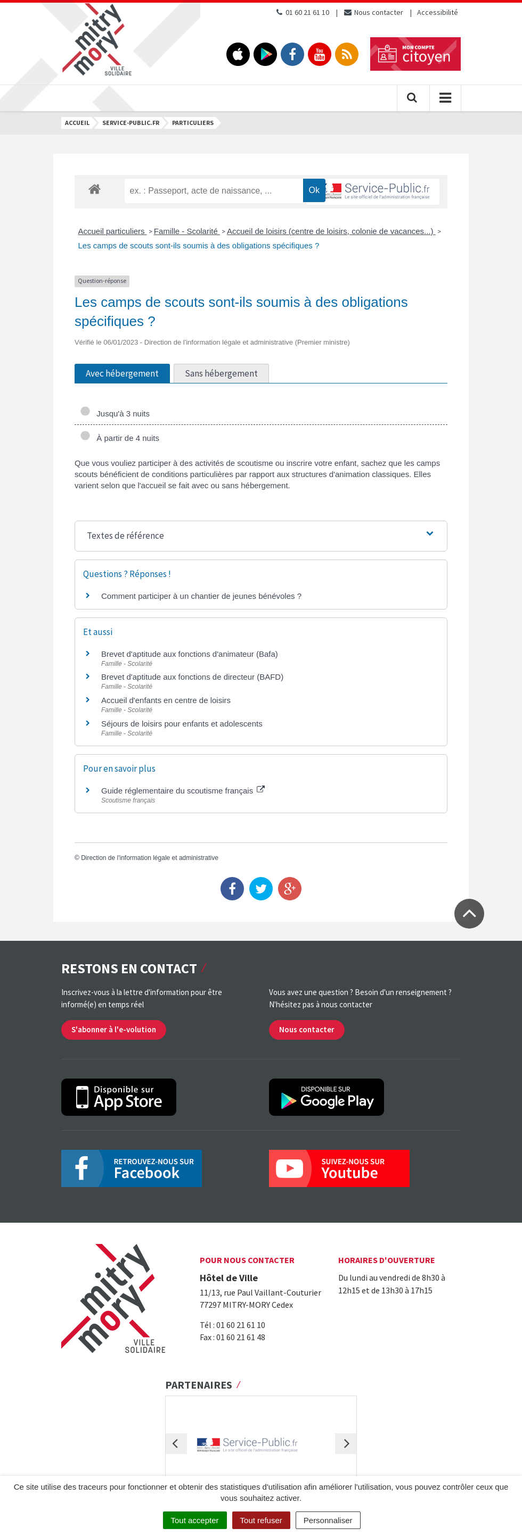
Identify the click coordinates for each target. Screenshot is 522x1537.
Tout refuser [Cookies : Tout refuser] (261, 1520)
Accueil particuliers (112, 231)
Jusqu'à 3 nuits (115, 413)
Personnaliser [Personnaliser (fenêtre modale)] (328, 1520)
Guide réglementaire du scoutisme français (183, 790)
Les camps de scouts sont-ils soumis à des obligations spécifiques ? (199, 245)
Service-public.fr (130, 123)
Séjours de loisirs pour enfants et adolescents (182, 723)
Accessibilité (437, 12)
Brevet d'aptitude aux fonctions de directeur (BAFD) (192, 676)
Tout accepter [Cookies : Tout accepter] (195, 1520)
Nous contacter (373, 12)
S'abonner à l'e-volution (113, 1029)
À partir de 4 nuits (119, 438)
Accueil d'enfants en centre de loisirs (166, 700)
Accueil (77, 123)
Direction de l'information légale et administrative (149, 858)
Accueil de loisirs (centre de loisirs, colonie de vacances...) (331, 231)
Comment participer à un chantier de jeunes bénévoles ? (201, 595)
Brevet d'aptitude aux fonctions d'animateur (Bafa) (189, 653)
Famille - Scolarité (187, 231)
